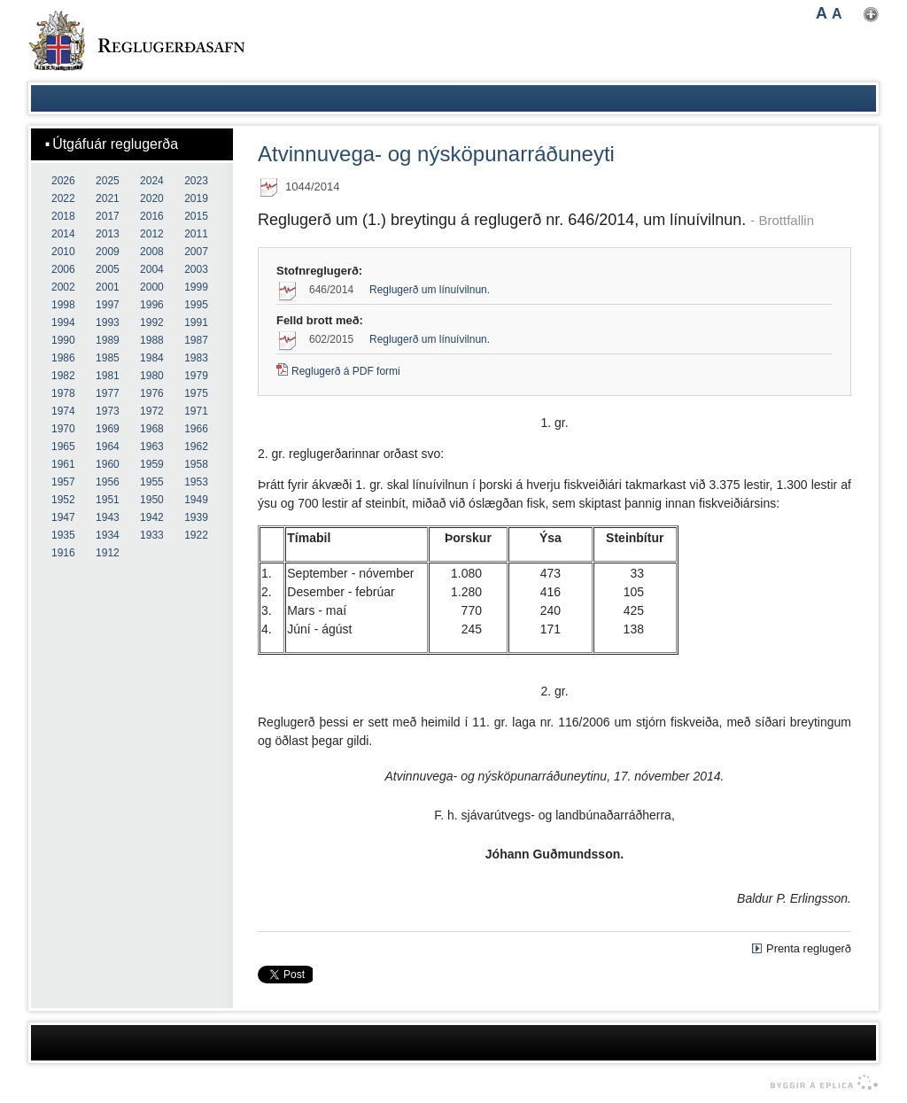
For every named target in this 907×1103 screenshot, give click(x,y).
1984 (152, 358)
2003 (196, 269)
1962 (196, 446)
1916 (63, 553)
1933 (152, 535)
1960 (108, 464)
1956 (108, 482)
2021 (108, 198)
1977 (108, 393)
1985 (108, 358)
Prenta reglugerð (808, 948)
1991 (196, 322)
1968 (152, 429)
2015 (196, 216)
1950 (152, 499)
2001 (108, 287)
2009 (108, 251)
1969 (108, 429)
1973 (108, 411)
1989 (108, 340)
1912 (108, 553)
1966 (196, 429)
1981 (108, 375)
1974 (63, 411)
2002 (63, 287)
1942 (152, 517)
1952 (63, 499)
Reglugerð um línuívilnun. (429, 290)
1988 (152, 340)
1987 (196, 340)
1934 (108, 535)
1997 (108, 305)
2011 (196, 234)
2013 (108, 234)
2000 (152, 287)
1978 (63, 393)
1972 (152, 411)
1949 (196, 499)
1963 (152, 446)
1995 (196, 305)
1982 (63, 375)
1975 (196, 393)
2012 (152, 234)
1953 (196, 482)
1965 (63, 446)
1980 (152, 375)
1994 (63, 322)
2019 (196, 198)
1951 (108, 499)
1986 (63, 358)
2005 (108, 269)
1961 (63, 464)
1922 (196, 535)
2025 (108, 181)
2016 (152, 216)
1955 (152, 482)
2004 (152, 269)
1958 (196, 464)
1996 (152, 305)
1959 (152, 464)
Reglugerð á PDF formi (345, 371)
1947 (63, 517)
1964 (108, 446)
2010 (63, 251)
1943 (108, 517)
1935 (63, 535)
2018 (63, 216)
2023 (196, 181)
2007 (196, 251)
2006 (63, 269)
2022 (63, 198)
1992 (152, 322)
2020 (152, 198)
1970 (63, 429)
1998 (63, 305)
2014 (63, 234)
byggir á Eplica (820, 1082)
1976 (152, 393)
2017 (108, 216)
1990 (63, 340)
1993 (108, 322)
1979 (196, 375)
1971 (196, 411)
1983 (196, 358)
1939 (196, 517)
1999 (196, 287)
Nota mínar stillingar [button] (871, 14)
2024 (152, 181)
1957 (63, 482)
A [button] (821, 13)
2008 (152, 251)
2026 (63, 181)
